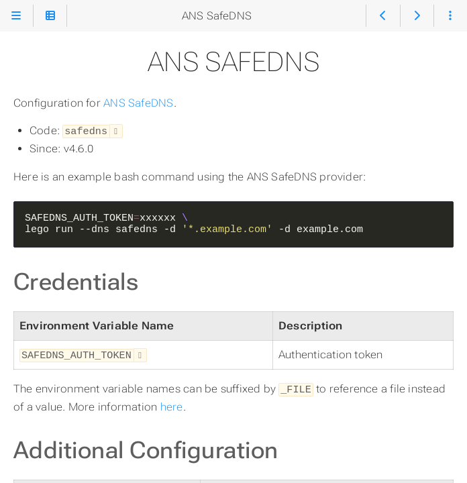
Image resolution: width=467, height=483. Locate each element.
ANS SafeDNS (138, 103)
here (171, 404)
